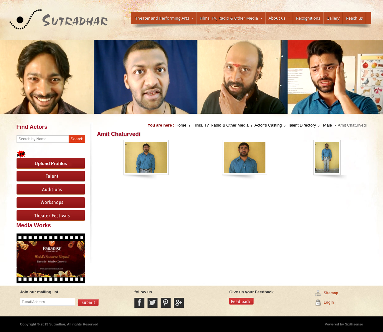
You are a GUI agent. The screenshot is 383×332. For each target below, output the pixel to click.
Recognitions (308, 18)
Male (327, 125)
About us (279, 18)
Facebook (139, 303)
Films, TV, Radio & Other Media (231, 18)
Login (329, 302)
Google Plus (179, 303)
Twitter (153, 303)
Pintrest (166, 303)
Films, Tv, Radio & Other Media (220, 125)
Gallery (333, 18)
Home (181, 125)
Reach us (354, 18)
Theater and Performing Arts (164, 18)
